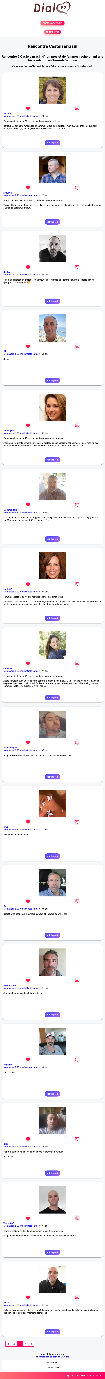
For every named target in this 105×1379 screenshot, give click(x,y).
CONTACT (98, 1375)
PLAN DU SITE (84, 1375)
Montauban (52, 1362)
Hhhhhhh (7, 1064)
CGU (73, 1375)
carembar (8, 668)
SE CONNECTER (52, 32)
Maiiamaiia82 (10, 510)
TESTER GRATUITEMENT (52, 23)
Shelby (6, 272)
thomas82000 (10, 985)
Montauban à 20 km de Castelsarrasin (21, 116)
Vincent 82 (8, 1223)
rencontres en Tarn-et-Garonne (54, 1356)
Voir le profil (52, 142)
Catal (5, 1144)
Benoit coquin (10, 747)
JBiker (6, 1302)
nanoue (7, 113)
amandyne (8, 430)
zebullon (7, 192)
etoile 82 (7, 589)
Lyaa (5, 827)
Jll (4, 351)
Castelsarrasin (52, 1367)
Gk (4, 906)
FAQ (67, 1375)
